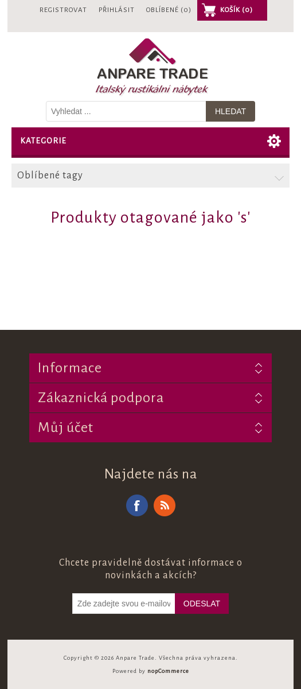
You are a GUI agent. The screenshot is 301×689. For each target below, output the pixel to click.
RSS (164, 505)
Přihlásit (117, 10)
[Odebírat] (123, 603)
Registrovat (63, 10)
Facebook (137, 505)
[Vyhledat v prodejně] (126, 111)
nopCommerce (168, 671)
